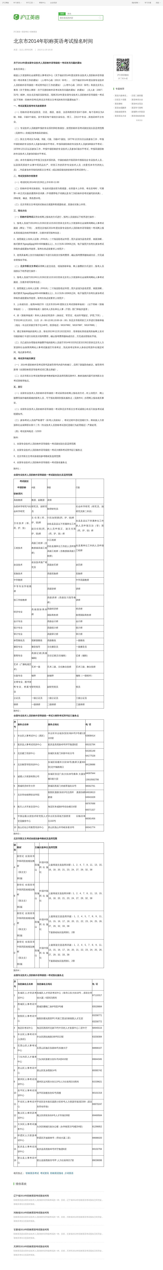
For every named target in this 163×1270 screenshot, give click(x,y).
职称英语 (33, 32)
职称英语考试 (32, 1173)
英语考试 (25, 32)
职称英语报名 (56, 1173)
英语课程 (118, 104)
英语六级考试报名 (122, 95)
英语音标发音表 (138, 116)
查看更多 (139, 120)
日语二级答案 (137, 95)
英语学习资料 (137, 108)
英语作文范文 (137, 104)
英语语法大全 (120, 116)
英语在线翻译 (120, 108)
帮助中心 (42, 3)
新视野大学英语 (138, 112)
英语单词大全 (137, 100)
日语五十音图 (120, 100)
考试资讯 (44, 1173)
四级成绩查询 (120, 112)
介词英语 (69, 1173)
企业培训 (53, 3)
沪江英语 (17, 32)
